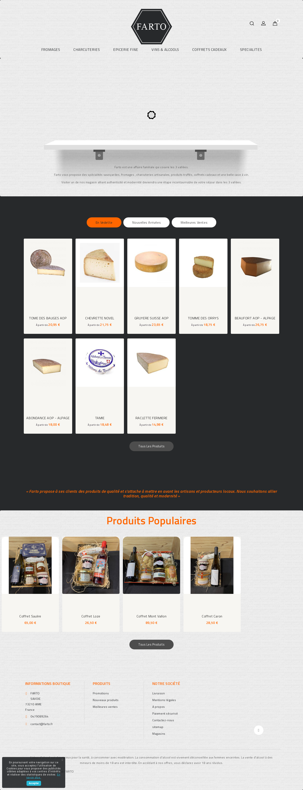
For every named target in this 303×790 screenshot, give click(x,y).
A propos (158, 706)
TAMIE (100, 417)
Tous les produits (151, 446)
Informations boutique (47, 683)
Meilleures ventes (105, 706)
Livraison (158, 693)
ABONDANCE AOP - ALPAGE (47, 417)
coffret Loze (90, 616)
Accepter (34, 783)
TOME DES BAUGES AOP (48, 318)
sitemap (157, 727)
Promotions (101, 693)
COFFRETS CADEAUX (209, 49)
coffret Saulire (30, 616)
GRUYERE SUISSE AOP (151, 318)
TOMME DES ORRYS (203, 318)
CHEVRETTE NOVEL (99, 318)
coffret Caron (212, 616)
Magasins (158, 733)
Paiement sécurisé (165, 713)
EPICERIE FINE (125, 49)
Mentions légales (164, 700)
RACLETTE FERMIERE (151, 417)
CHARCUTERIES (86, 49)
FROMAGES (50, 49)
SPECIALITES (251, 49)
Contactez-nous (163, 720)
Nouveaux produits (105, 700)
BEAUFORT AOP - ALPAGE (255, 318)
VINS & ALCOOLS (165, 49)
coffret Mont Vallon (151, 616)
